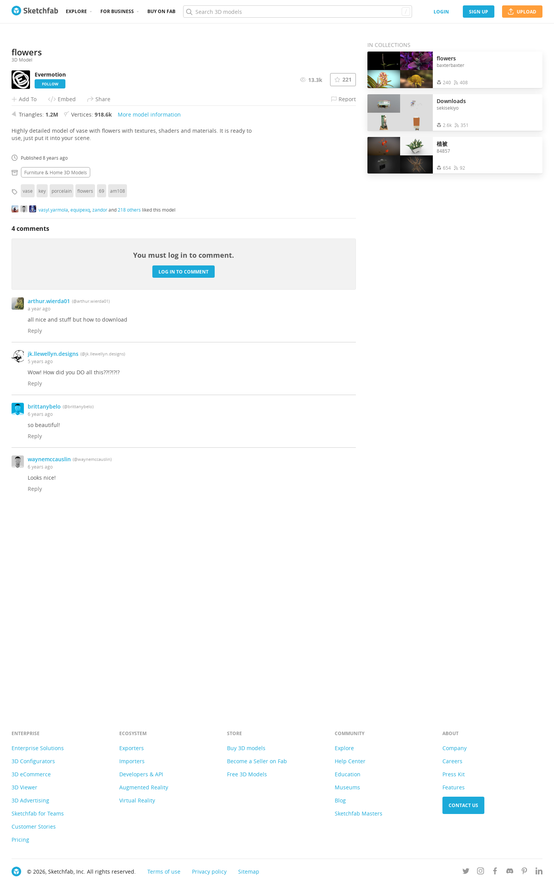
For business (117, 11)
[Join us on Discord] (509, 872)
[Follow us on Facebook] (495, 872)
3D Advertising (30, 800)
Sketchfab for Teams (38, 813)
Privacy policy (209, 871)
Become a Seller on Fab (257, 761)
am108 (117, 383)
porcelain (62, 383)
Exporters (131, 748)
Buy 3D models (246, 748)
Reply (35, 523)
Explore (76, 11)
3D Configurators (33, 761)
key (42, 383)
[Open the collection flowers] (400, 70)
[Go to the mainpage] (35, 11)
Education (347, 774)
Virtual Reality (137, 800)
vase (28, 383)
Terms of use (163, 871)
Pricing (20, 839)
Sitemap (248, 871)
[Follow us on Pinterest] (524, 872)
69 (101, 383)
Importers (132, 761)
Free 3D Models (247, 774)
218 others (129, 402)
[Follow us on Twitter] (465, 872)
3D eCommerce (31, 774)
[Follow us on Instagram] (480, 872)
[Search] (297, 11)
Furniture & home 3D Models (55, 365)
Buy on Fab (161, 11)
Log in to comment (184, 464)
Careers (452, 761)
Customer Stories (34, 826)
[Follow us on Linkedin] (539, 872)
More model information (149, 307)
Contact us (463, 805)
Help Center (350, 761)
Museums (347, 787)
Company (454, 748)
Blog (340, 800)
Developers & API (141, 774)
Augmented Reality (143, 787)
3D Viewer (24, 787)
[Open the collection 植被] (400, 155)
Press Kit (453, 774)
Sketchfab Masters (358, 813)
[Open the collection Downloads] (400, 112)
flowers (85, 383)
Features (453, 787)
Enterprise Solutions (38, 748)
